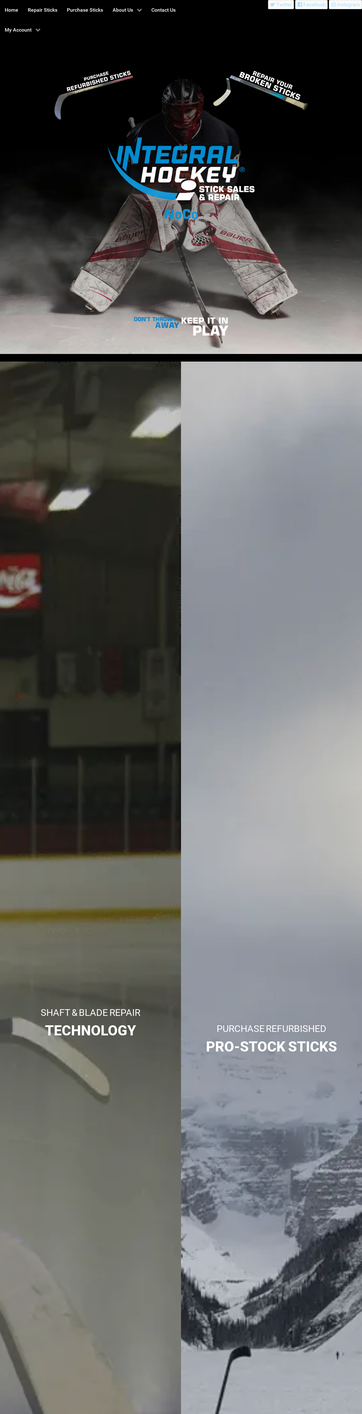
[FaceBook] (311, 4)
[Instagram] (345, 4)
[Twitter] (281, 4)
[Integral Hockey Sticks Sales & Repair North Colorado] (157, 323)
